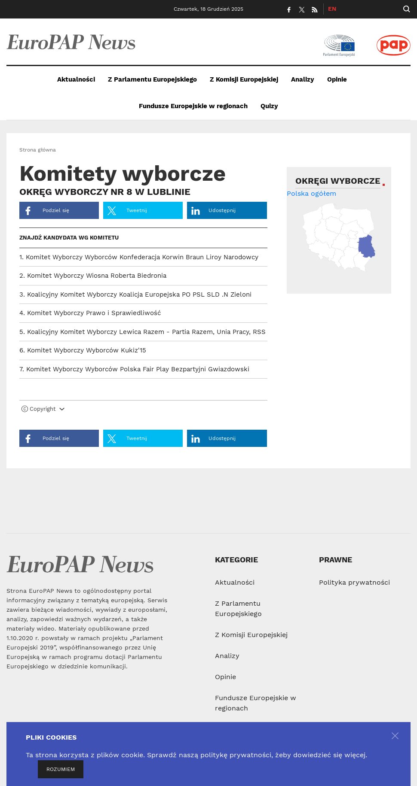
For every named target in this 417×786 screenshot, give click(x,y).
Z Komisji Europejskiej (244, 79)
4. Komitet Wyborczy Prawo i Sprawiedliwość (90, 313)
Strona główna (37, 150)
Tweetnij (127, 210)
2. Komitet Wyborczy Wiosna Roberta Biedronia (92, 275)
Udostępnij (213, 210)
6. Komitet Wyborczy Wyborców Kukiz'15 (82, 350)
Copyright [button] (42, 409)
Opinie (337, 79)
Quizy (269, 106)
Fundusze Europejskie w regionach (193, 106)
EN (332, 8)
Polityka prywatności (354, 582)
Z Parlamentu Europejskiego (152, 79)
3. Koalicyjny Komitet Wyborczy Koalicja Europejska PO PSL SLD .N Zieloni (135, 294)
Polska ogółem (311, 193)
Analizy (302, 79)
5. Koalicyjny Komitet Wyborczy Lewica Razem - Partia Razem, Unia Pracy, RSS (142, 332)
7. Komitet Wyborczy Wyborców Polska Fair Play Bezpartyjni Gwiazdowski (134, 369)
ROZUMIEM (60, 769)
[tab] (143, 411)
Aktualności (76, 79)
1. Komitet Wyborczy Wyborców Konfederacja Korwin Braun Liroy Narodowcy (138, 257)
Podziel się (46, 210)
